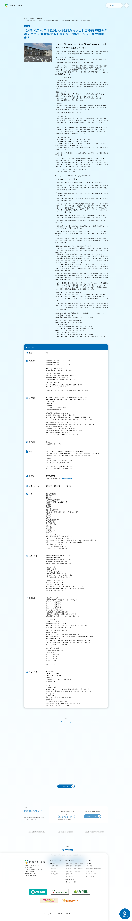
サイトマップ (90, 876)
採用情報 (32, 19)
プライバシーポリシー (92, 873)
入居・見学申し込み (70, 881)
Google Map (67, 478)
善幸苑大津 (69, 873)
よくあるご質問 (69, 879)
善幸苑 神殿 (69, 863)
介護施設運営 (54, 865)
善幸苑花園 (69, 865)
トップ (25, 19)
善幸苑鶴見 (78, 865)
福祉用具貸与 (54, 873)
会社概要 (88, 860)
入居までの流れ (69, 876)
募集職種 (39, 19)
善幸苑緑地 (69, 871)
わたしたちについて (55, 860)
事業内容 (52, 863)
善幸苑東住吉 (79, 868)
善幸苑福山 (78, 871)
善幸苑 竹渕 (79, 863)
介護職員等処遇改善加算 (94, 868)
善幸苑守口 (69, 868)
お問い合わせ (90, 871)
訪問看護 (53, 871)
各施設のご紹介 (69, 860)
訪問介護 (53, 868)
